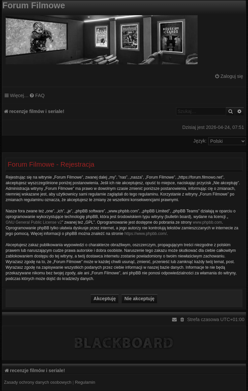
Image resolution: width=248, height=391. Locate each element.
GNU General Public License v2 (34, 222)
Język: (200, 140)
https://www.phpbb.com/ (145, 233)
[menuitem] (229, 76)
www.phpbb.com (207, 222)
